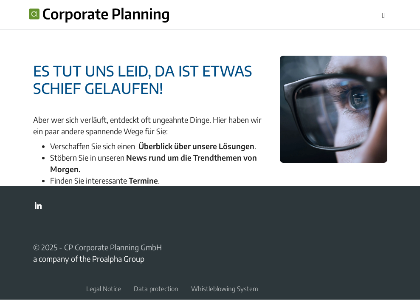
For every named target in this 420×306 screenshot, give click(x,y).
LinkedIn (38, 206)
